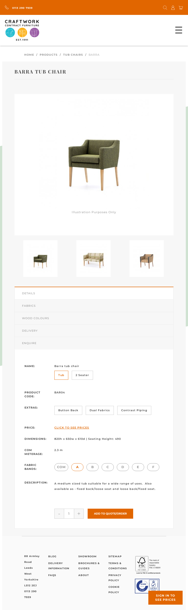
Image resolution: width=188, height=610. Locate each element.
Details (28, 293)
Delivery (30, 330)
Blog (52, 556)
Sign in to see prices (165, 597)
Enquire (29, 343)
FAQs (52, 575)
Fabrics (29, 305)
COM (61, 467)
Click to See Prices (71, 427)
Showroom (87, 556)
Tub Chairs (73, 54)
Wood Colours (35, 318)
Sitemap (115, 556)
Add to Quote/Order (110, 513)
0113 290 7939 (19, 8)
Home (29, 54)
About (83, 575)
